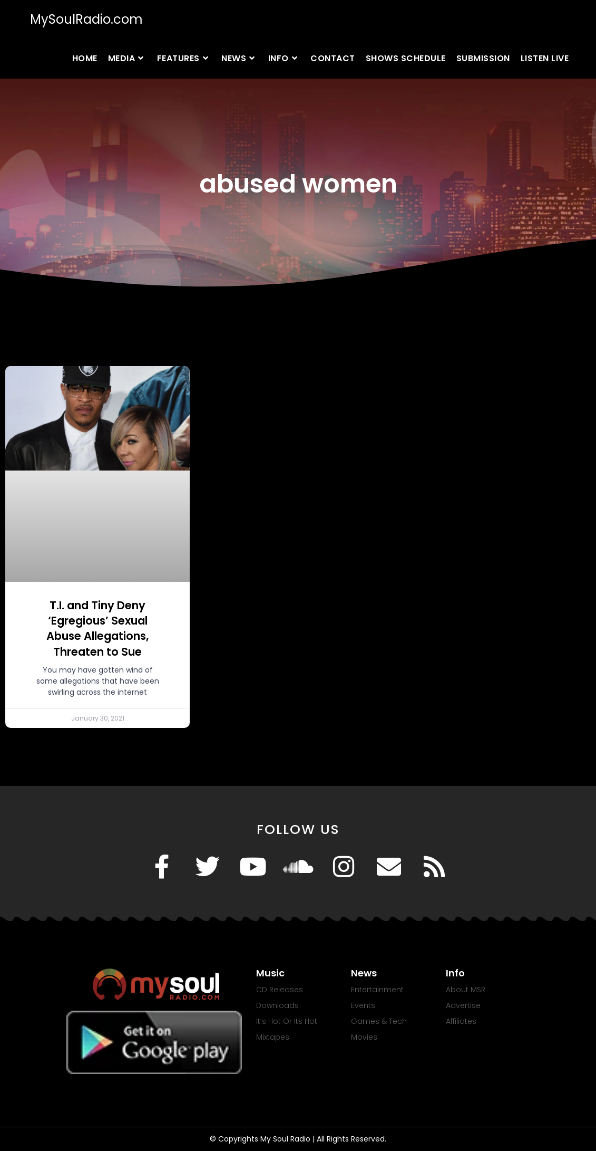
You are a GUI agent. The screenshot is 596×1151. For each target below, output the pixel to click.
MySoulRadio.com (86, 19)
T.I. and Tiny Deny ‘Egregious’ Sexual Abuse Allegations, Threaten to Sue (97, 628)
